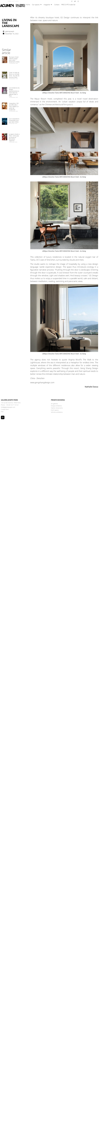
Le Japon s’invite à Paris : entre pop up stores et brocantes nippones (14, 137)
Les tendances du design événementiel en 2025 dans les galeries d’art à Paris (14, 92)
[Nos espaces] (37, 4)
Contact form (5, 409)
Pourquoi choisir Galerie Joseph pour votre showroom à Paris (14, 59)
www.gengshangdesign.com (42, 382)
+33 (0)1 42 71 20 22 (12, 405)
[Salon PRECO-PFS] (68, 4)
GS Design (65, 17)
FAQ (2, 411)
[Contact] (56, 4)
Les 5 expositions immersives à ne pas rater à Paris (14, 120)
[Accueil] (28, 4)
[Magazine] (48, 4)
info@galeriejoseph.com (8, 407)
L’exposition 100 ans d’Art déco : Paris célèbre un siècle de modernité (14, 106)
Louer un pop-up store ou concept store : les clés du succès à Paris (14, 74)
